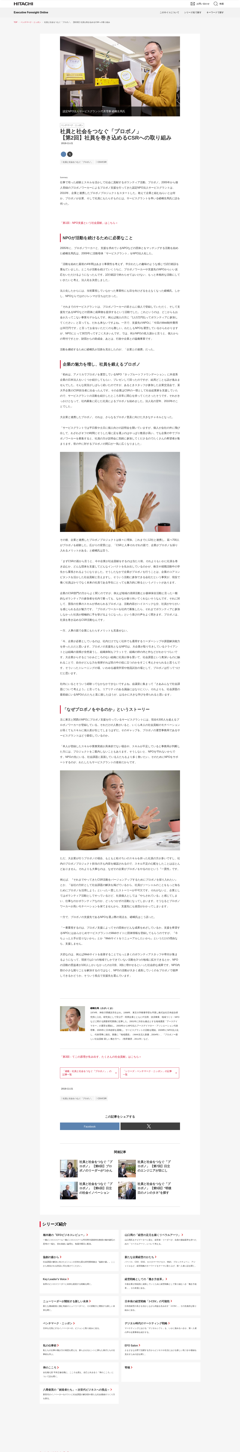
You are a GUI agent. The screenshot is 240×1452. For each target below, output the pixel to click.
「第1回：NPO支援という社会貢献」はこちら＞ (89, 222)
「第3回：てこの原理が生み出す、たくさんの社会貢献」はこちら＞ (101, 1056)
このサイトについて (169, 12)
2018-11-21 (67, 143)
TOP (16, 22)
